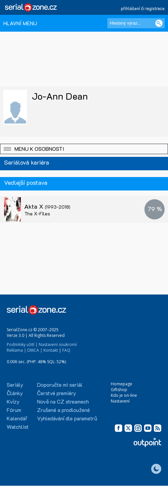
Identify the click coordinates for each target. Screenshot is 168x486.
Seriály (15, 384)
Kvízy (13, 401)
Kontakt (50, 350)
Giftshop (119, 389)
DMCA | (34, 350)
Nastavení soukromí (58, 344)
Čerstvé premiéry (56, 392)
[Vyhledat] (159, 23)
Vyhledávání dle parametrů (67, 418)
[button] (84, 149)
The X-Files (37, 213)
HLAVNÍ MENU (20, 23)
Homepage (121, 384)
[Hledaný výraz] (136, 23)
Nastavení (120, 401)
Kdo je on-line (124, 395)
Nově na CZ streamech (63, 401)
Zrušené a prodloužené (63, 409)
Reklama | (16, 350)
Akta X (47, 206)
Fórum (14, 409)
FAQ (66, 350)
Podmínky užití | (22, 344)
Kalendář (17, 418)
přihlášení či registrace (143, 8)
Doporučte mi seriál (59, 384)
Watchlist (18, 426)
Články (15, 392)
